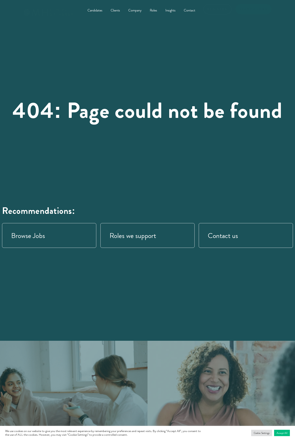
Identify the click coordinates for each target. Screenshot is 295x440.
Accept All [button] (282, 433)
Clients (115, 10)
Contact (189, 10)
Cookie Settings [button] (262, 433)
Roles (153, 10)
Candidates (94, 10)
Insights (170, 10)
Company (135, 10)
